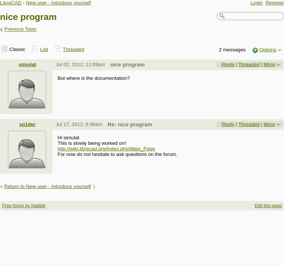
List (44, 49)
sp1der (27, 124)
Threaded (73, 49)
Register (275, 3)
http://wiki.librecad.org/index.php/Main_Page (106, 148)
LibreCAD (10, 3)
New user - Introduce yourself (58, 3)
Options (267, 49)
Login (257, 3)
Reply (228, 64)
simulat (27, 64)
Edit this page (268, 205)
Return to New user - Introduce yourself (47, 186)
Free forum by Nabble (23, 205)
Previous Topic (20, 29)
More (269, 64)
